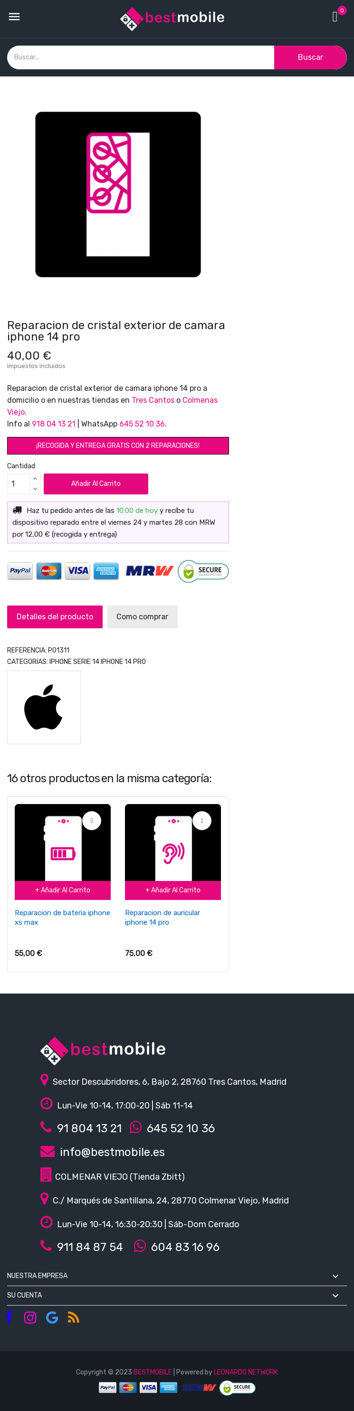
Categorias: (27, 662)
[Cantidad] (18, 483)
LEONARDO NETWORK (246, 1372)
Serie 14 (86, 662)
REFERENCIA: (27, 650)
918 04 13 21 (54, 423)
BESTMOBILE (153, 1372)
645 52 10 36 (142, 423)
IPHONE (60, 662)
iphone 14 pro (123, 662)
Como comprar (157, 616)
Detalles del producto (59, 616)
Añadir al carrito (96, 484)
